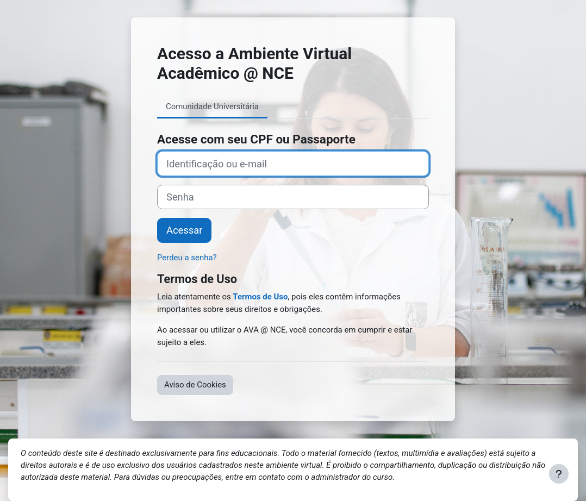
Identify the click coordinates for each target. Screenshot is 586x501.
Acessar (184, 230)
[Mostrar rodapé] (559, 474)
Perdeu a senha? (187, 257)
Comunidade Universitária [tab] (212, 106)
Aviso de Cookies (195, 385)
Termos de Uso (260, 297)
